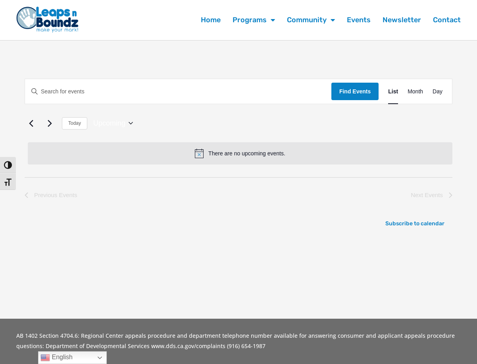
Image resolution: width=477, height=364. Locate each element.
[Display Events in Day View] (437, 91)
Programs (254, 19)
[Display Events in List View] (393, 91)
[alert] (240, 153)
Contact (447, 19)
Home (211, 19)
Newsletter (402, 19)
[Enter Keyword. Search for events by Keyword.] (178, 91)
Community (311, 19)
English (56, 357)
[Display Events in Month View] (415, 91)
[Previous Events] (31, 123)
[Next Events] (49, 123)
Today (74, 123)
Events (359, 19)
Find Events (355, 91)
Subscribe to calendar (414, 223)
